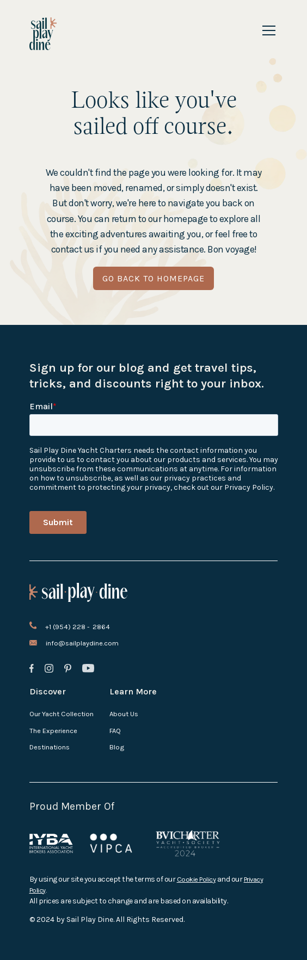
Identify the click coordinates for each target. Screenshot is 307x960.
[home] (43, 33)
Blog (116, 747)
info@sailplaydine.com (82, 643)
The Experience (53, 731)
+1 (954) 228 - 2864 (77, 627)
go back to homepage (153, 278)
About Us (123, 714)
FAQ (115, 731)
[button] (267, 30)
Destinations (49, 747)
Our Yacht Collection (61, 714)
